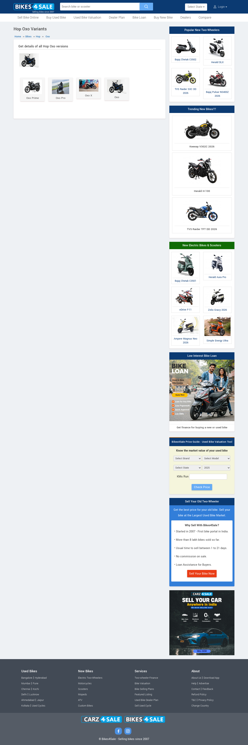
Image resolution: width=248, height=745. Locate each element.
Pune (35, 683)
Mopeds (82, 694)
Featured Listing (143, 694)
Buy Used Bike (56, 17)
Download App (211, 678)
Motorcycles (84, 683)
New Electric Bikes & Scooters (202, 245)
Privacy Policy (206, 700)
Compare (205, 17)
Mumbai (25, 683)
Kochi (36, 689)
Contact (195, 689)
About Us (196, 678)
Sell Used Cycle (143, 705)
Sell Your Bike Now (202, 573)
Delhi (24, 694)
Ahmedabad (27, 700)
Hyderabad (41, 678)
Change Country (200, 705)
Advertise (204, 683)
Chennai (25, 689)
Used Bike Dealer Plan (146, 700)
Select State (196, 7)
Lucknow (34, 694)
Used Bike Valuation (87, 17)
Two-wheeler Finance (146, 678)
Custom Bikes (85, 705)
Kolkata (25, 705)
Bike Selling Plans (144, 689)
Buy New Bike (163, 17)
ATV (80, 700)
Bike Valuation (142, 683)
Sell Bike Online (28, 17)
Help (193, 683)
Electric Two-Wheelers (90, 678)
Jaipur (40, 700)
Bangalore (26, 678)
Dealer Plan (117, 17)
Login (220, 7)
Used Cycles (38, 705)
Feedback (207, 689)
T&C (193, 700)
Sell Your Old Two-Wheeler (202, 502)
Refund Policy (198, 694)
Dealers (185, 17)
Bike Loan (139, 17)
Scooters (83, 689)
